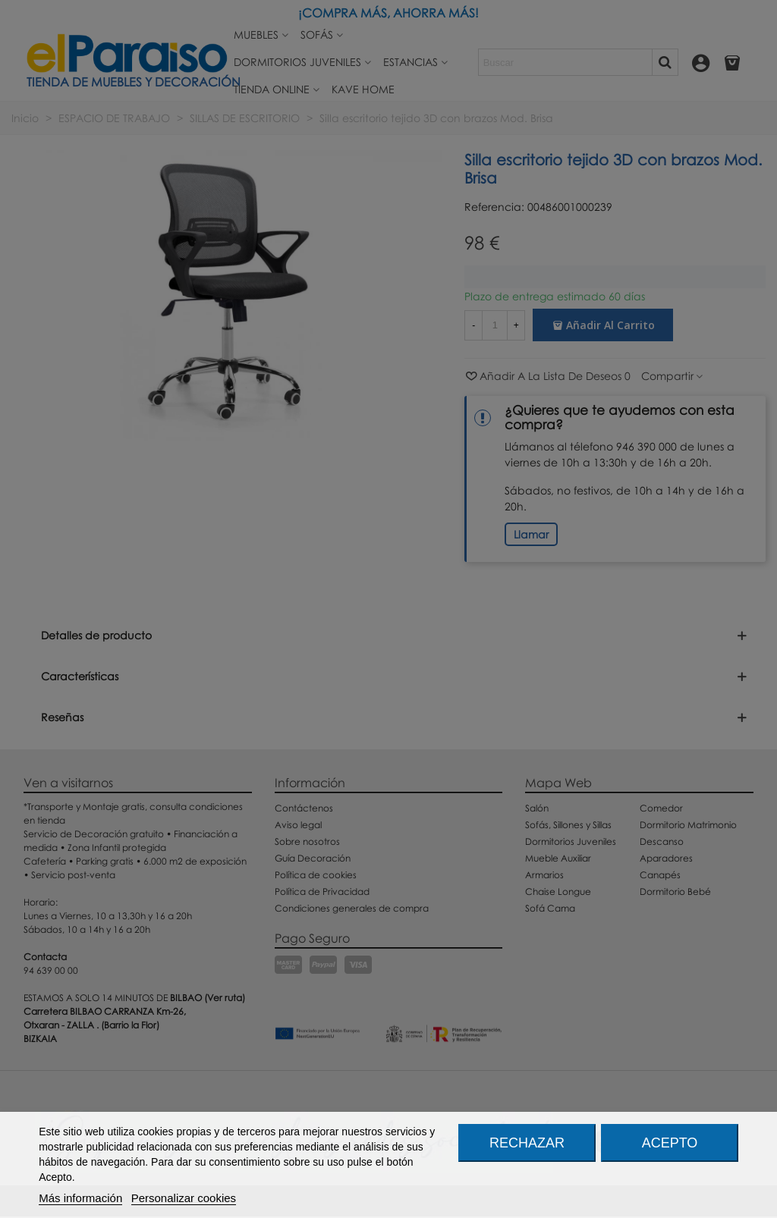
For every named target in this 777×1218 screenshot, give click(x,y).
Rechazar (527, 1143)
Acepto (670, 1143)
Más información (80, 1197)
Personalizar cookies (183, 1197)
